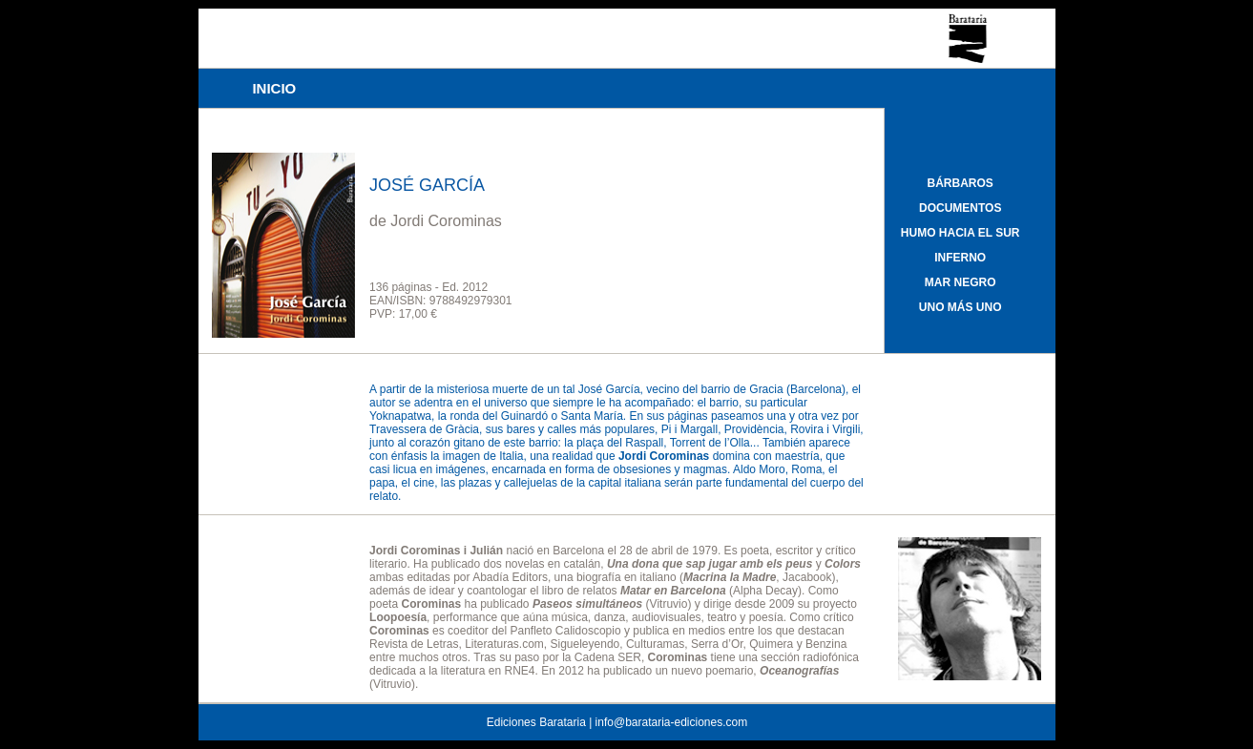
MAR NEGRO (960, 282)
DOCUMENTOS (960, 208)
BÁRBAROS (960, 183)
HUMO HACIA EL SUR (960, 232)
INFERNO (960, 257)
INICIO (274, 88)
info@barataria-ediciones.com (671, 722)
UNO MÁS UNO (960, 307)
